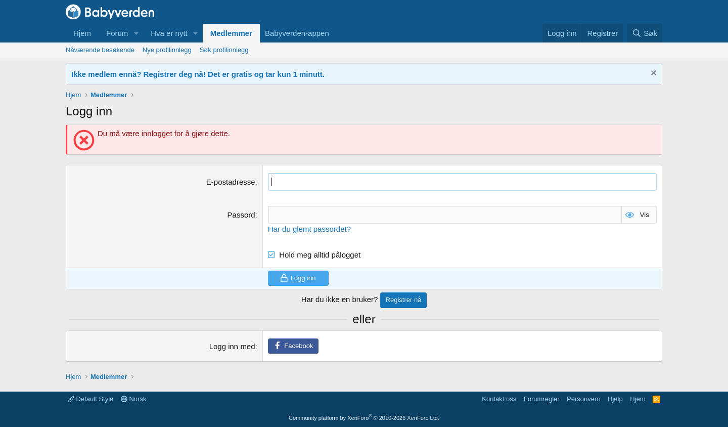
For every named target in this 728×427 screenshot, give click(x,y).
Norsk (134, 399)
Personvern (583, 399)
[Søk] (644, 33)
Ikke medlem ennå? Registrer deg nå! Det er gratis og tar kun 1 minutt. (198, 74)
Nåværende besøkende (100, 50)
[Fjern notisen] (652, 74)
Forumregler (542, 399)
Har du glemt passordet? (309, 229)
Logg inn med (232, 346)
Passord (241, 214)
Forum (117, 33)
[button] (136, 33)
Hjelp (615, 399)
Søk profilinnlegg (224, 50)
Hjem (82, 33)
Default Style (90, 399)
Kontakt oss (499, 399)
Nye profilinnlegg (167, 50)
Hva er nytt (169, 33)
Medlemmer (231, 33)
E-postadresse (230, 182)
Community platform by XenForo (364, 418)
